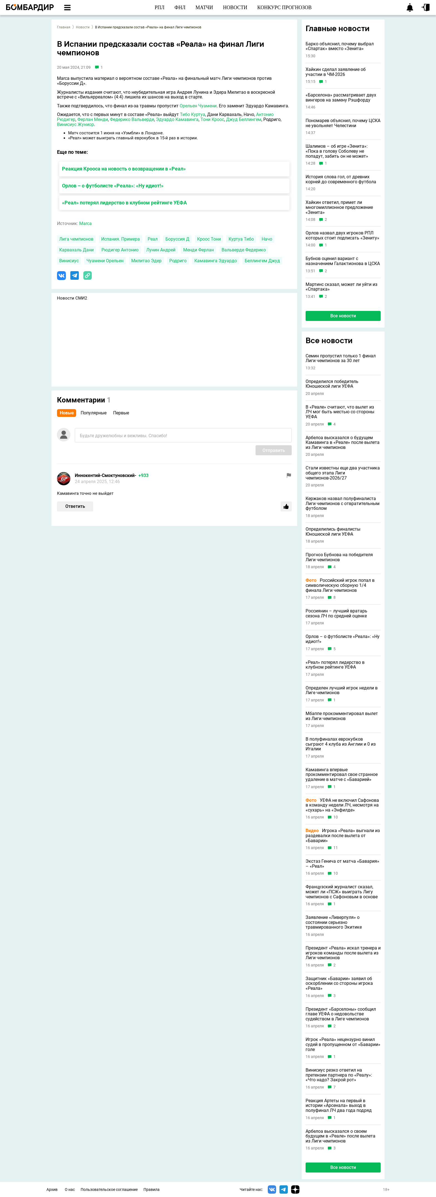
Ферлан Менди (92, 119)
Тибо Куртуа (192, 114)
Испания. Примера (120, 239)
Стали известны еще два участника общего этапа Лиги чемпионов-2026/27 (343, 473)
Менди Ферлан (198, 250)
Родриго (178, 260)
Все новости (343, 315)
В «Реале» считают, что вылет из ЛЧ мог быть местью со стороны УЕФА (340, 412)
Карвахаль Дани (76, 250)
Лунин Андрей (160, 250)
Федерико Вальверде (132, 119)
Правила (151, 1189)
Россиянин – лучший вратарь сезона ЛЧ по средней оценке (336, 613)
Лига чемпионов (76, 239)
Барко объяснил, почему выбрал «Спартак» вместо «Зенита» (340, 46)
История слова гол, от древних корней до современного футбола (341, 179)
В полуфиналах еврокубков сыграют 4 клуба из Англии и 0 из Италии (341, 744)
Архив (52, 1189)
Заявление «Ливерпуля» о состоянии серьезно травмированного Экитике (334, 922)
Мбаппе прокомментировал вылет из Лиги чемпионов (342, 716)
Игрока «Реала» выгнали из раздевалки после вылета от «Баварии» (343, 835)
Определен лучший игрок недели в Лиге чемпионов (342, 690)
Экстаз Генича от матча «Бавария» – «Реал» (342, 864)
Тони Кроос (212, 119)
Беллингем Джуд (262, 260)
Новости (83, 27)
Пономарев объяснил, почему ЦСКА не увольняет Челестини (343, 123)
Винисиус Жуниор (75, 124)
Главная (63, 27)
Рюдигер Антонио (119, 250)
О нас (70, 1189)
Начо (267, 239)
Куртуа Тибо (241, 239)
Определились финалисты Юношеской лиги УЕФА (333, 531)
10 (335, 817)
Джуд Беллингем (243, 119)
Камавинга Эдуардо (215, 260)
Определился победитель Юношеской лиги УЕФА (332, 384)
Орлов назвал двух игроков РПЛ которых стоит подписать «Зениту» (342, 235)
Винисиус (69, 260)
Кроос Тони (209, 239)
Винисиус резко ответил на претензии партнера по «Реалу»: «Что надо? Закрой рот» (339, 1075)
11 (335, 848)
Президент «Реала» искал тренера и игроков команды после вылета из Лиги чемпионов (343, 953)
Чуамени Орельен (104, 260)
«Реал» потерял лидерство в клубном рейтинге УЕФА (124, 203)
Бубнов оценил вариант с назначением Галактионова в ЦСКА (343, 261)
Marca (85, 223)
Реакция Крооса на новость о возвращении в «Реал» (124, 169)
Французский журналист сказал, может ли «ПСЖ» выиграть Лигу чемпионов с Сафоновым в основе (342, 891)
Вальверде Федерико (244, 250)
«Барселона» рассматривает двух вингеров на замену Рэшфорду (341, 97)
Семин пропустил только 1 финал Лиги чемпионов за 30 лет (341, 358)
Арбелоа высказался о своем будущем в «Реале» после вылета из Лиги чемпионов (340, 1136)
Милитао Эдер (146, 260)
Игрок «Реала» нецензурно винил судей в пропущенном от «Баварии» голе (343, 1044)
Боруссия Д (177, 239)
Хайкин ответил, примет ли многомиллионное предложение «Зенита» (339, 207)
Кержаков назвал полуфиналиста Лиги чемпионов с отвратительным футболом (343, 503)
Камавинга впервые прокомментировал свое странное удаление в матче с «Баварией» (342, 774)
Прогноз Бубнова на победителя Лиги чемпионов (339, 557)
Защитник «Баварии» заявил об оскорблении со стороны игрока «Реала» (339, 983)
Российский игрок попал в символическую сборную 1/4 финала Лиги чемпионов (340, 585)
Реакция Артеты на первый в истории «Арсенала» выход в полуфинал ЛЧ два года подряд (339, 1105)
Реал (153, 239)
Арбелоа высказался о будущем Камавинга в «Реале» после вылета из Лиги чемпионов (343, 442)
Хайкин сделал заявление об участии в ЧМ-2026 (336, 72)
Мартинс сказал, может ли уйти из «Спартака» (341, 287)
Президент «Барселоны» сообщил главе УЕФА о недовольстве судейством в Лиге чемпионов (341, 1014)
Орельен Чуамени (198, 105)
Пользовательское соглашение (109, 1189)
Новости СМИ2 (72, 298)
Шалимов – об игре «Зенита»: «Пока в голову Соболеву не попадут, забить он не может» (337, 151)
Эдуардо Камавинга (177, 119)
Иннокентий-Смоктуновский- (105, 475)
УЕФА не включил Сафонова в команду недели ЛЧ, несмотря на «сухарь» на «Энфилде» (342, 805)
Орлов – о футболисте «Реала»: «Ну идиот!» (113, 186)
